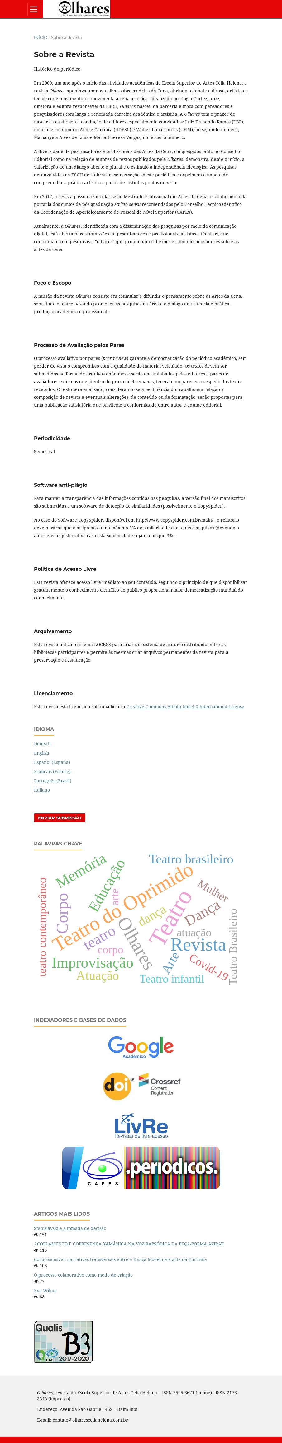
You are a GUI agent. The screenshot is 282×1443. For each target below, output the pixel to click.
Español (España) (52, 762)
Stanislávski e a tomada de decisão (70, 1228)
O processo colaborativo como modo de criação (83, 1275)
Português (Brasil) (52, 781)
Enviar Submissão (59, 817)
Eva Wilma (45, 1290)
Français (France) (52, 772)
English (41, 753)
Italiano (42, 790)
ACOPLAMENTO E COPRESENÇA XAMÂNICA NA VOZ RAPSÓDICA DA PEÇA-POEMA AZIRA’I (129, 1244)
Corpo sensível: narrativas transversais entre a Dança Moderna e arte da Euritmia (120, 1259)
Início (40, 37)
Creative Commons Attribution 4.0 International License (185, 707)
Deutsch (42, 744)
